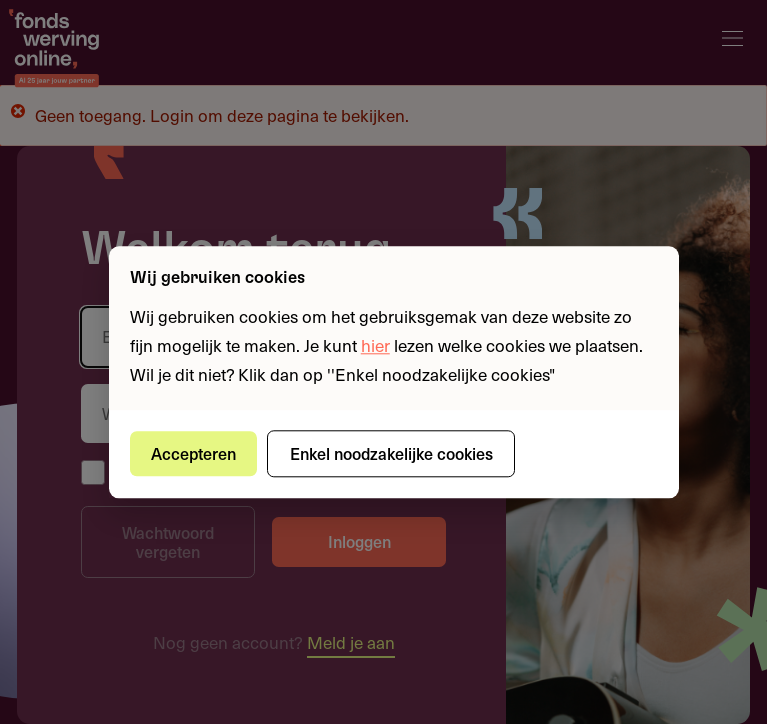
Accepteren (193, 453)
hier (375, 345)
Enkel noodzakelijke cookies (391, 453)
